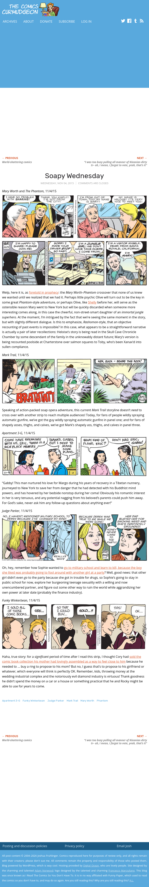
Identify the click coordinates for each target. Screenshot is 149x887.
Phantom (102, 700)
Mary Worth (87, 700)
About (28, 21)
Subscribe (67, 21)
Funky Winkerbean (34, 700)
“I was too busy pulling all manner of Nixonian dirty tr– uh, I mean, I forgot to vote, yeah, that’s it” (115, 163)
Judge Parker (56, 700)
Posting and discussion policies (25, 846)
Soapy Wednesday (74, 176)
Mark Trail (72, 700)
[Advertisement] (45, 57)
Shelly (92, 302)
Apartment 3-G (11, 700)
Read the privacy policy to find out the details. (114, 862)
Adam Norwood (44, 870)
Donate (46, 21)
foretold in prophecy (44, 292)
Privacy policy (74, 846)
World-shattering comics (17, 162)
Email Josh (124, 846)
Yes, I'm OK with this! (116, 873)
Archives (10, 21)
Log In (86, 21)
